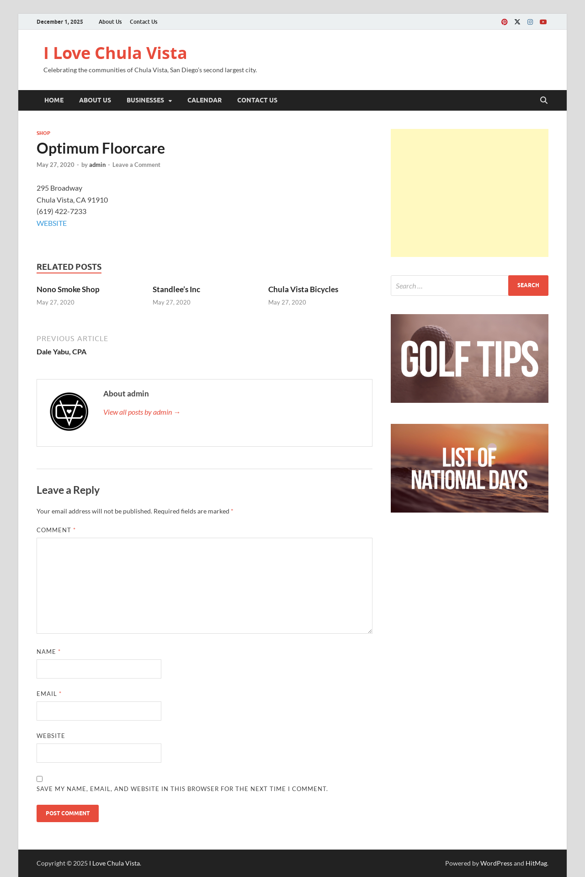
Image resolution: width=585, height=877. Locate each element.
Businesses (145, 100)
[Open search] (544, 100)
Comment (56, 530)
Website (51, 735)
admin (97, 164)
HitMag (536, 863)
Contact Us (143, 21)
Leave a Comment (136, 164)
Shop (43, 133)
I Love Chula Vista (115, 53)
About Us (110, 21)
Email (49, 693)
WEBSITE (52, 223)
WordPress (496, 863)
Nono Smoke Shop (68, 289)
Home (54, 100)
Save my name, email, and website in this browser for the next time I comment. (182, 788)
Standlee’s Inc (176, 289)
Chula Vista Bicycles (303, 289)
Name (49, 651)
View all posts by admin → (142, 411)
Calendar (204, 100)
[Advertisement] (469, 193)
